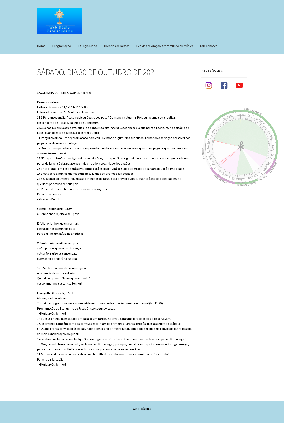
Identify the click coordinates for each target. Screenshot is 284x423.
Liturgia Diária (87, 46)
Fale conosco (208, 46)
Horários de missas (116, 46)
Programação (61, 46)
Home (41, 46)
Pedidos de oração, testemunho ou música (164, 46)
